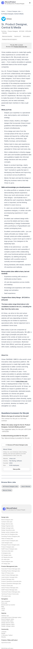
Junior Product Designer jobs (9, 540)
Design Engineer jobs (7, 526)
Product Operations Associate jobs (11, 581)
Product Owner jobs (7, 585)
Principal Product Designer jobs (10, 545)
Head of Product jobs (7, 573)
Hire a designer (5, 601)
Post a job (4, 603)
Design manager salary (8, 626)
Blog (2, 606)
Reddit (3, 633)
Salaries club (5, 615)
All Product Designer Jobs (10, 486)
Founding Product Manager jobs (10, 571)
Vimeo (6, 19)
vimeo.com (12, 458)
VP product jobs (6, 596)
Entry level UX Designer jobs (9, 534)
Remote (4, 33)
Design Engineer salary (8, 624)
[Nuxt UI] (12, 3)
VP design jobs (5, 563)
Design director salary (7, 622)
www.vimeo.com (21, 381)
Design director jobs (7, 524)
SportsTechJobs (6, 642)
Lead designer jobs (6, 542)
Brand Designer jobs (7, 519)
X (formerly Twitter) (7, 635)
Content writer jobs (6, 521)
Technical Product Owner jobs (10, 594)
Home (3, 11)
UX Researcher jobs (7, 557)
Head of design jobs (7, 538)
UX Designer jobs (6, 555)
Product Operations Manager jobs (11, 583)
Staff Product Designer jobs (9, 549)
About (3, 608)
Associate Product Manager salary (11, 617)
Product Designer (13, 31)
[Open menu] (30, 2)
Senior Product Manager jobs (9, 587)
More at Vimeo (7, 490)
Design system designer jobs (9, 532)
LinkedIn (3, 631)
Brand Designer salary (7, 619)
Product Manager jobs (7, 579)
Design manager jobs (7, 528)
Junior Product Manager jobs (9, 575)
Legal (3, 610)
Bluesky (3, 637)
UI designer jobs (6, 553)
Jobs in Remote (25, 486)
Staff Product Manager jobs (9, 589)
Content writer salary (7, 621)
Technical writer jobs (7, 551)
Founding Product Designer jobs (10, 536)
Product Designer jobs (20, 46)
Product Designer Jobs (14, 11)
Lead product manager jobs (9, 577)
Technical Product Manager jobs (10, 592)
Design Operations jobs (8, 530)
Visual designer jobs (7, 561)
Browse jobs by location (8, 605)
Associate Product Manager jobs (10, 569)
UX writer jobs (5, 559)
